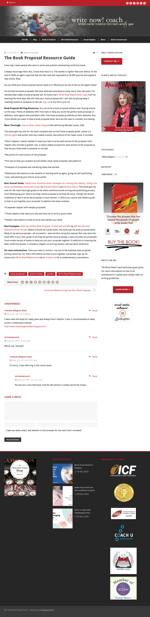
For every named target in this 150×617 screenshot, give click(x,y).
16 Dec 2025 (83, 475)
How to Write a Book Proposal (35, 125)
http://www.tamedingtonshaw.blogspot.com (25, 326)
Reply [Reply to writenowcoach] (94, 337)
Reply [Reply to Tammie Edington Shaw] (94, 310)
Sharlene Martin (51, 187)
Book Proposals (31, 52)
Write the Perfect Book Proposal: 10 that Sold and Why (45, 226)
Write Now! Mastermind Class (73, 95)
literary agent (10, 135)
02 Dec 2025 (83, 519)
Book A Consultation (119, 39)
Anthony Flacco (70, 187)
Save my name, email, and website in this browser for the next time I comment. (44, 433)
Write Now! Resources (69, 39)
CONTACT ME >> (112, 61)
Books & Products (49, 39)
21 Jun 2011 (13, 52)
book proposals (18, 274)
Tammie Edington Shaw (15, 310)
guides (50, 274)
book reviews (36, 274)
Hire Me (25, 39)
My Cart (11, 3)
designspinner (47, 613)
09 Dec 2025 (83, 497)
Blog (35, 39)
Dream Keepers (89, 39)
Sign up (46, 102)
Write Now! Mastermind (27, 257)
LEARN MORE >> (123, 289)
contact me (51, 257)
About (103, 39)
